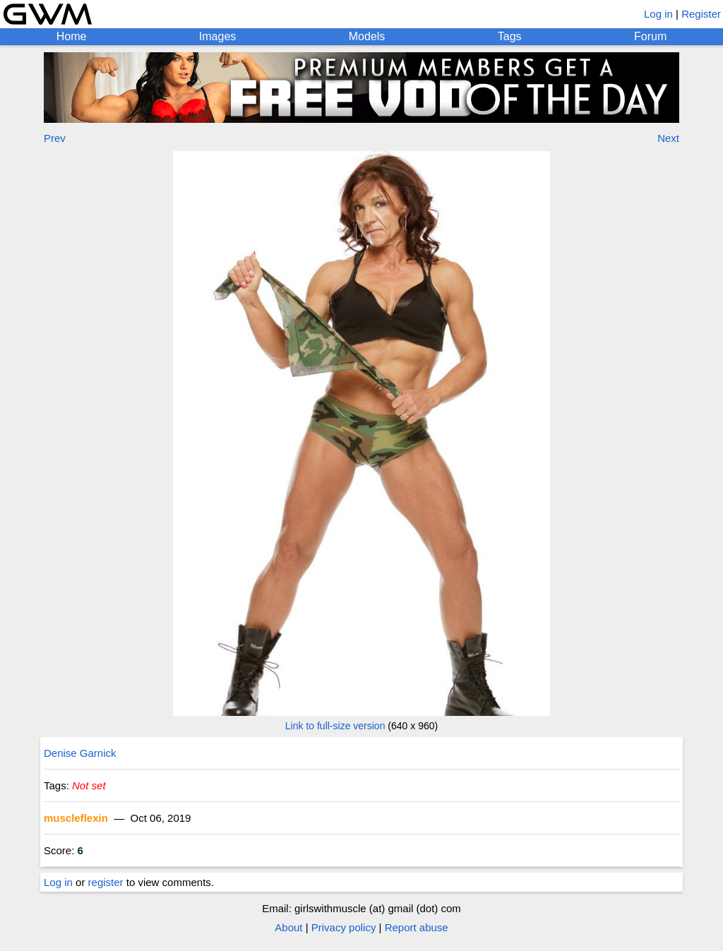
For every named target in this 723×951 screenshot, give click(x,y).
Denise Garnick (80, 753)
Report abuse (416, 927)
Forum (650, 36)
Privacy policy (343, 927)
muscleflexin (76, 818)
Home (71, 36)
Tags (510, 36)
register (106, 882)
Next (668, 138)
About (288, 927)
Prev (55, 138)
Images (217, 36)
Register (701, 14)
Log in (658, 14)
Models (367, 36)
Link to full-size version (335, 725)
